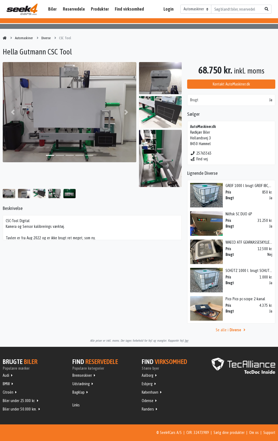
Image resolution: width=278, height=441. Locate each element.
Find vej (199, 159)
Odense (147, 401)
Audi (6, 375)
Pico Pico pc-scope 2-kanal (245, 299)
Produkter (100, 9)
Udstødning (81, 384)
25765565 (201, 153)
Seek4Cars (22, 9)
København (150, 392)
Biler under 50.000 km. (20, 409)
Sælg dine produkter (229, 432)
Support (269, 432)
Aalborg (147, 375)
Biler (52, 9)
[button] (13, 112)
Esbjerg (147, 384)
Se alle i (231, 330)
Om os (254, 432)
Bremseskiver (82, 375)
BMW (6, 384)
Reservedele (74, 9)
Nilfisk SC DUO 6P (239, 214)
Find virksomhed (129, 9)
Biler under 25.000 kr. (19, 401)
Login (168, 9)
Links (76, 405)
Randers (148, 409)
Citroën (8, 392)
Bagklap (78, 392)
